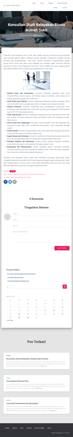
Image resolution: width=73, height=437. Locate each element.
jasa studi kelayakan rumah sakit (16, 174)
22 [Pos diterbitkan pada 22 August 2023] (19, 314)
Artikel (55, 7)
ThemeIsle (67, 433)
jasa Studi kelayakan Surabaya (36, 174)
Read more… (44, 366)
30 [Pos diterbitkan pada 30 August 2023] (28, 317)
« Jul (7, 320)
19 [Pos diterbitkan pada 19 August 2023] (54, 310)
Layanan (50, 3)
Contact (64, 7)
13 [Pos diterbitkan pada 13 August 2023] (62, 307)
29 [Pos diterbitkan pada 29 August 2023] (19, 317)
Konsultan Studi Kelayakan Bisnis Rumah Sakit (17, 177)
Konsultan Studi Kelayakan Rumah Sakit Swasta (21, 274)
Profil (42, 3)
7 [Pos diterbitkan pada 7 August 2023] (10, 307)
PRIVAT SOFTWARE (62, 3)
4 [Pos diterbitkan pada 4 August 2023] (45, 303)
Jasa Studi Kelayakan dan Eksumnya (18, 281)
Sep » (11, 320)
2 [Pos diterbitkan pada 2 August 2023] (27, 303)
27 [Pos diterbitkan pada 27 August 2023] (62, 314)
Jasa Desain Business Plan (15, 277)
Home (34, 3)
